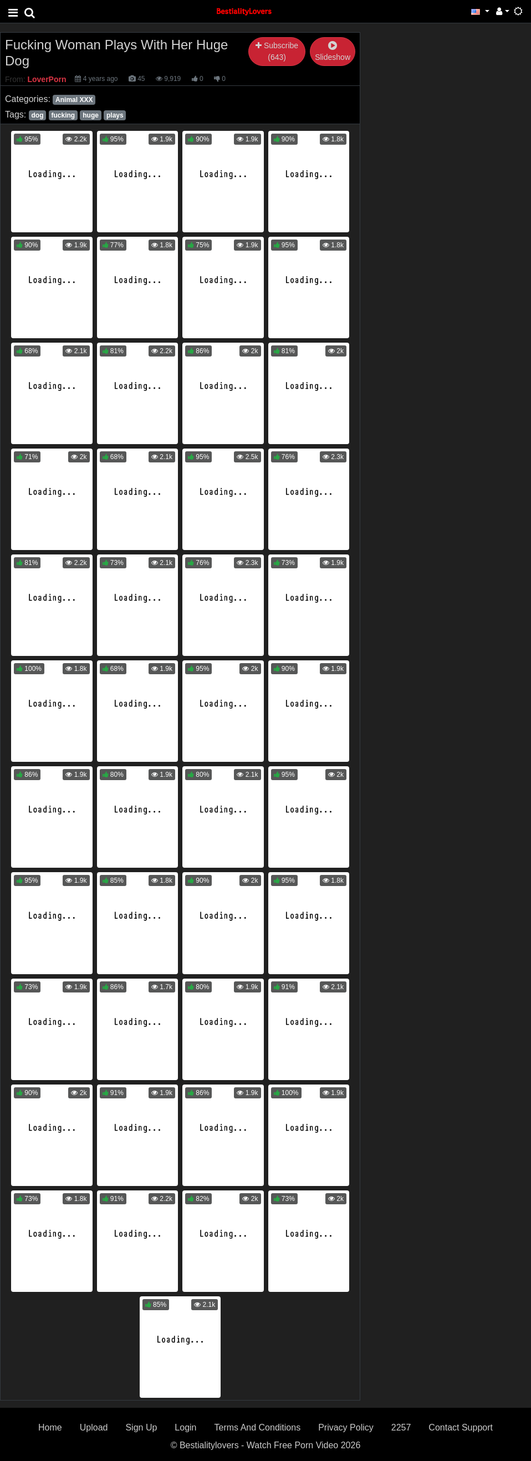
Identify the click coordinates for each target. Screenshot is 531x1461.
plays (115, 115)
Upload (94, 1427)
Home (50, 1427)
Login (185, 1427)
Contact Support (460, 1427)
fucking (63, 115)
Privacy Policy (346, 1427)
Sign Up (141, 1427)
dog (37, 115)
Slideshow (332, 52)
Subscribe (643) (277, 51)
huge (91, 115)
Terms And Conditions (258, 1427)
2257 (401, 1427)
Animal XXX (74, 100)
